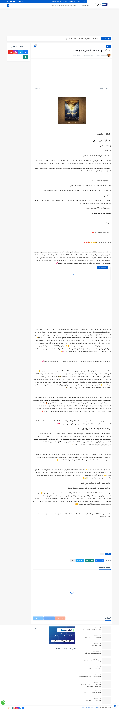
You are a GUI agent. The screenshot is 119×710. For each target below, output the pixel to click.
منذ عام (97, 666)
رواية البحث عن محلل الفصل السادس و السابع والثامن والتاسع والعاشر (91, 686)
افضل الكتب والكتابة (58, 6)
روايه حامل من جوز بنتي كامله (93, 638)
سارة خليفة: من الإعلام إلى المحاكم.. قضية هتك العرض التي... (82, 39)
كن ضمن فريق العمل (56, 2)
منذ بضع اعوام (96, 627)
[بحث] (8, 5)
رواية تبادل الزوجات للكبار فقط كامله (91, 630)
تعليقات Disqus (38, 618)
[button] (99, 560)
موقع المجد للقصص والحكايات (90, 708)
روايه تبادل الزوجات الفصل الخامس (92, 693)
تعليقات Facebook (49, 618)
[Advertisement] (59, 22)
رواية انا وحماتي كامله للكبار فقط (92, 661)
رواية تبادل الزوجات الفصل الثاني (93, 653)
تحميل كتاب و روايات (71, 6)
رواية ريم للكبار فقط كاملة (94, 645)
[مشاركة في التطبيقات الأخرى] (72, 560)
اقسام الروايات (85, 6)
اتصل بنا (65, 2)
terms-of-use (72, 2)
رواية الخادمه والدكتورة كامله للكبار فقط (90, 677)
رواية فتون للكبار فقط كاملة (93, 700)
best (108, 46)
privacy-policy (81, 2)
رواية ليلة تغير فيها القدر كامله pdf (92, 669)
